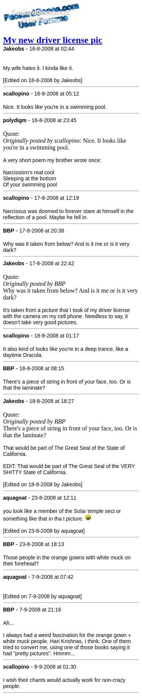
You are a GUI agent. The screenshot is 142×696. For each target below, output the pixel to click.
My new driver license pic (52, 40)
